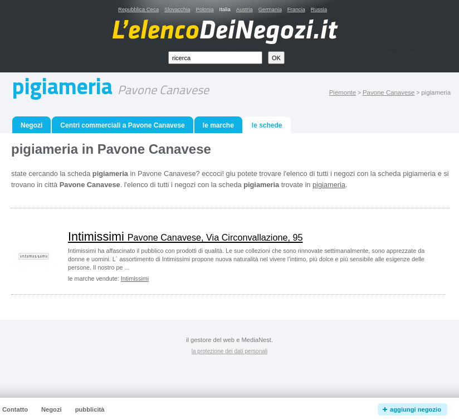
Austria (244, 9)
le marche (218, 125)
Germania (270, 9)
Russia (319, 9)
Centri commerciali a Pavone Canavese (122, 125)
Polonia (204, 9)
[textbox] (215, 57)
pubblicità (90, 409)
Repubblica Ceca (138, 9)
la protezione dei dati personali (230, 351)
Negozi (31, 125)
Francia (296, 9)
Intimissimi (185, 236)
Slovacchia (177, 9)
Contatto (15, 409)
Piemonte (342, 92)
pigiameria (328, 184)
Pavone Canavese (388, 92)
